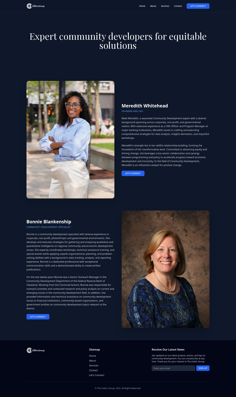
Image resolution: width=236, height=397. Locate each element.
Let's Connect (96, 375)
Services (165, 6)
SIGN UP (203, 368)
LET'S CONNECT (198, 6)
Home (142, 6)
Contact (178, 6)
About (153, 6)
